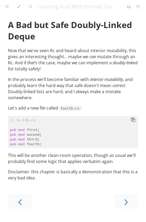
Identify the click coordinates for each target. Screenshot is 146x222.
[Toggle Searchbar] (30, 6)
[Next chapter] (126, 201)
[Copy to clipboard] (133, 120)
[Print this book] (129, 7)
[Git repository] (138, 7)
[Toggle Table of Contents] (7, 6)
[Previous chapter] (20, 201)
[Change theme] (19, 6)
